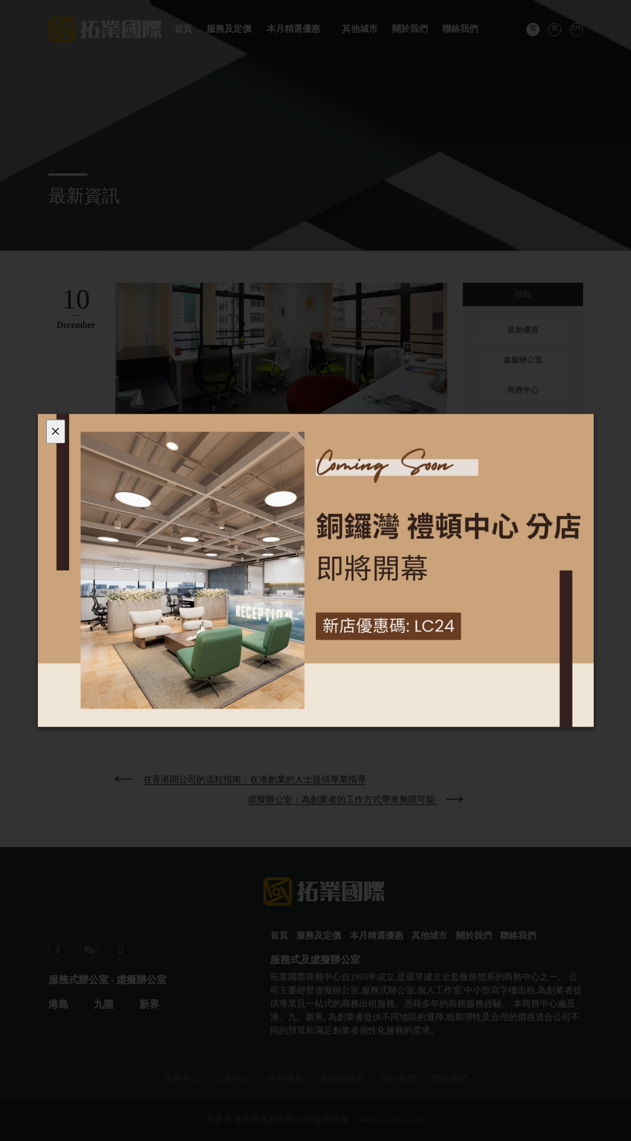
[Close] (55, 431)
